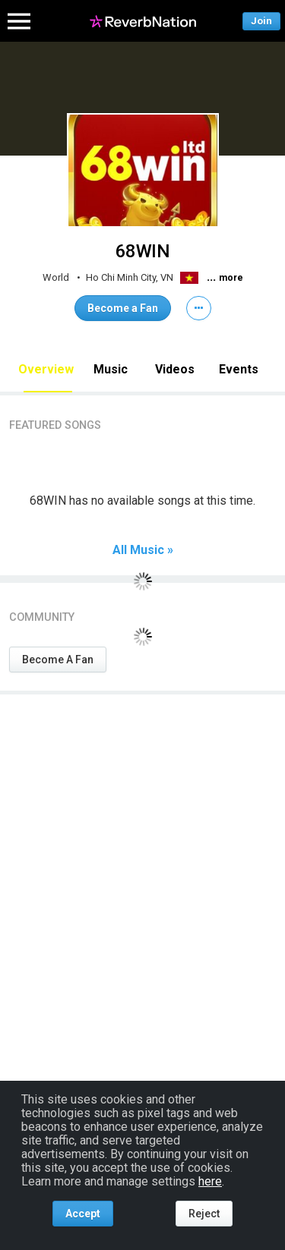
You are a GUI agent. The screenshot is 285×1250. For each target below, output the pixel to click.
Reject (204, 1213)
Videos (175, 369)
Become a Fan (122, 308)
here (210, 1181)
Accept (82, 1213)
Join (261, 21)
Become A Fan (57, 659)
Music (110, 369)
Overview (46, 369)
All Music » (142, 550)
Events (238, 369)
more (231, 277)
